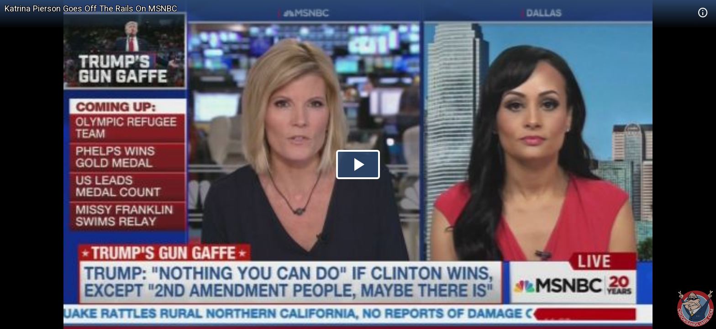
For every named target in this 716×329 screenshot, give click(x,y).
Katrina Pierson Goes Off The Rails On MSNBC (91, 8)
